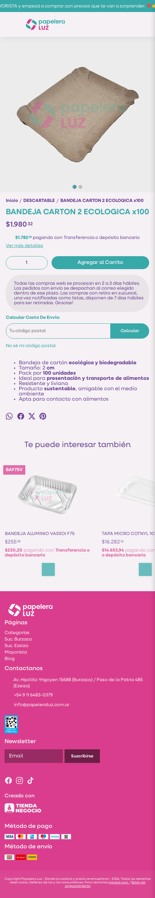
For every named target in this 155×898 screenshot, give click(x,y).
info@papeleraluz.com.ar (37, 705)
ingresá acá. (119, 882)
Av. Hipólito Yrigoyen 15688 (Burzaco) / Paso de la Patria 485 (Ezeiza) (74, 683)
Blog (10, 658)
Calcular (130, 331)
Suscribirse (82, 756)
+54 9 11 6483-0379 (29, 695)
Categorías (17, 632)
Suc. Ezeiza (16, 645)
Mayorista (16, 652)
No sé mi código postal (31, 345)
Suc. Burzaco (18, 639)
